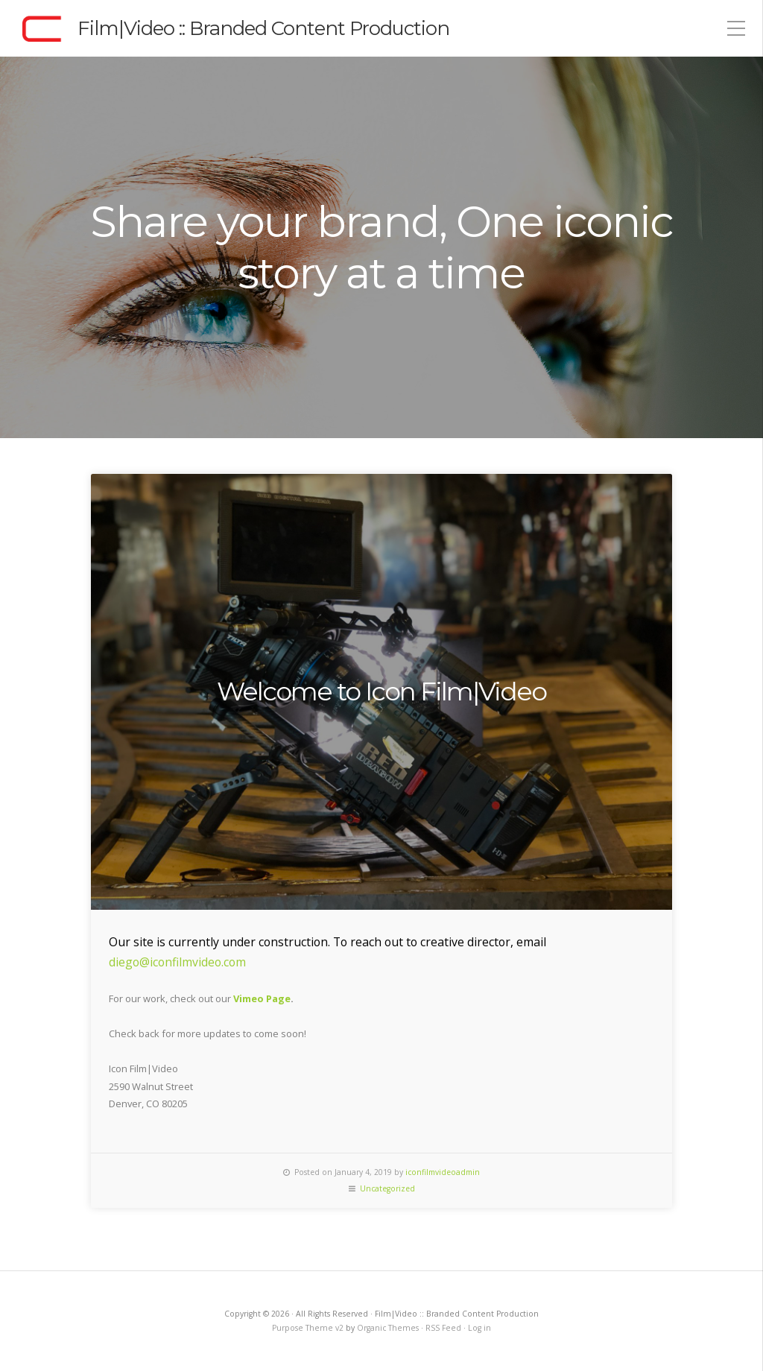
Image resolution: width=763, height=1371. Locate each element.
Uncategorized (387, 1188)
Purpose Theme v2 (307, 1328)
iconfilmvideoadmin (442, 1172)
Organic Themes (388, 1328)
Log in (479, 1328)
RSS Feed (443, 1328)
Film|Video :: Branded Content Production (263, 28)
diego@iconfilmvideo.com (177, 962)
